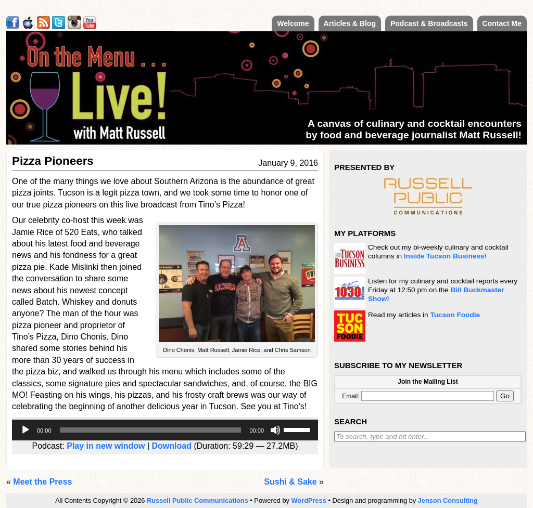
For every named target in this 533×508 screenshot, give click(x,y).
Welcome (293, 23)
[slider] (151, 430)
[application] (165, 430)
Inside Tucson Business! (445, 256)
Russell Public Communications (197, 500)
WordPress (308, 500)
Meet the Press (42, 481)
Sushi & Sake (290, 481)
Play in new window (106, 445)
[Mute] (275, 430)
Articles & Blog (350, 23)
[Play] (25, 430)
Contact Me (502, 23)
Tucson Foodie (455, 315)
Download (172, 445)
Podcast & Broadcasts (429, 23)
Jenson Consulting (448, 500)
